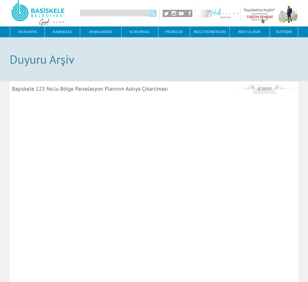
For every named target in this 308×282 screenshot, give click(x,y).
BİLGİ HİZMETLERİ (209, 32)
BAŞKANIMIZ (100, 32)
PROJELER (174, 32)
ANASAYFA (27, 32)
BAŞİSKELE (62, 32)
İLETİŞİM (283, 32)
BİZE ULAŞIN (249, 32)
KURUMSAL (140, 32)
